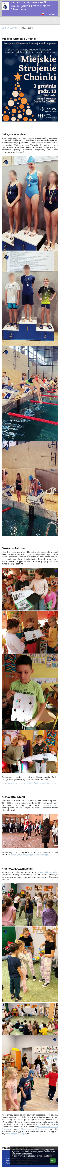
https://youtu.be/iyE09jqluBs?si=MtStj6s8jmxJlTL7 (32, 854)
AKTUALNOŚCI (27, 28)
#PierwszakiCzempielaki (48, 872)
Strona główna (10, 28)
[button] (42, 14)
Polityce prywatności (44, 1156)
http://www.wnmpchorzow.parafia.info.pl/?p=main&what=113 (29, 783)
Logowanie (52, 14)
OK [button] (52, 1160)
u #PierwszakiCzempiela (17, 1133)
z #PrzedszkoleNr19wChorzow (31, 1129)
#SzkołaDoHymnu (50, 805)
